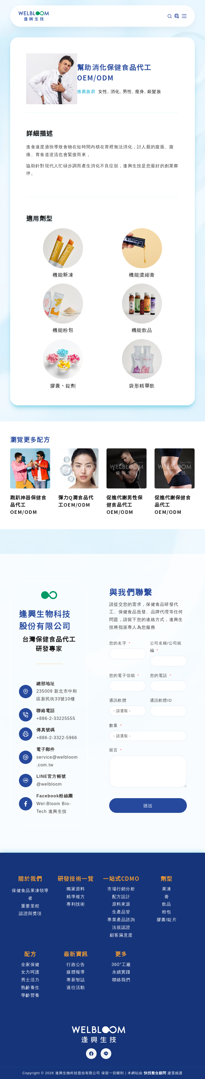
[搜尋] (170, 16)
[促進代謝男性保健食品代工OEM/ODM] (127, 468)
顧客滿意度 (121, 935)
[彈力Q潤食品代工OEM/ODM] (78, 468)
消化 (115, 91)
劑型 (167, 878)
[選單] (184, 16)
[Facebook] (91, 1053)
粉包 (166, 912)
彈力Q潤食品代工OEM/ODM (76, 501)
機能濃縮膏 (142, 274)
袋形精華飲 (142, 385)
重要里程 (30, 906)
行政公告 (75, 964)
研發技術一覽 (76, 878)
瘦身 (139, 91)
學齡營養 (30, 995)
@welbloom (49, 784)
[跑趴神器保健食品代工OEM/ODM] (30, 468)
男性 (127, 91)
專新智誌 (75, 979)
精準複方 (75, 896)
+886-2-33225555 (55, 718)
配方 (30, 954)
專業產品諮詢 (121, 919)
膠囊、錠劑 (63, 385)
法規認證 (121, 927)
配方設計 (121, 896)
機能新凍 (63, 274)
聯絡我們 (121, 979)
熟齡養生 (30, 987)
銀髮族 (154, 91)
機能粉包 (63, 329)
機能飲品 (142, 329)
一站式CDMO (121, 878)
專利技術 (75, 904)
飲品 (166, 904)
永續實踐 (121, 972)
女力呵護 (30, 972)
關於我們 (30, 878)
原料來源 (121, 904)
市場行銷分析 (121, 889)
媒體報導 (75, 972)
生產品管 (121, 912)
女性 (103, 91)
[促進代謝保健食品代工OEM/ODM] (175, 468)
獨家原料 (75, 889)
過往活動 (75, 987)
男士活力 (30, 979)
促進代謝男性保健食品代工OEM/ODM (125, 504)
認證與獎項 (30, 913)
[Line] (106, 1053)
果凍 (166, 889)
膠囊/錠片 (167, 919)
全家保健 (30, 964)
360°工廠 (121, 964)
